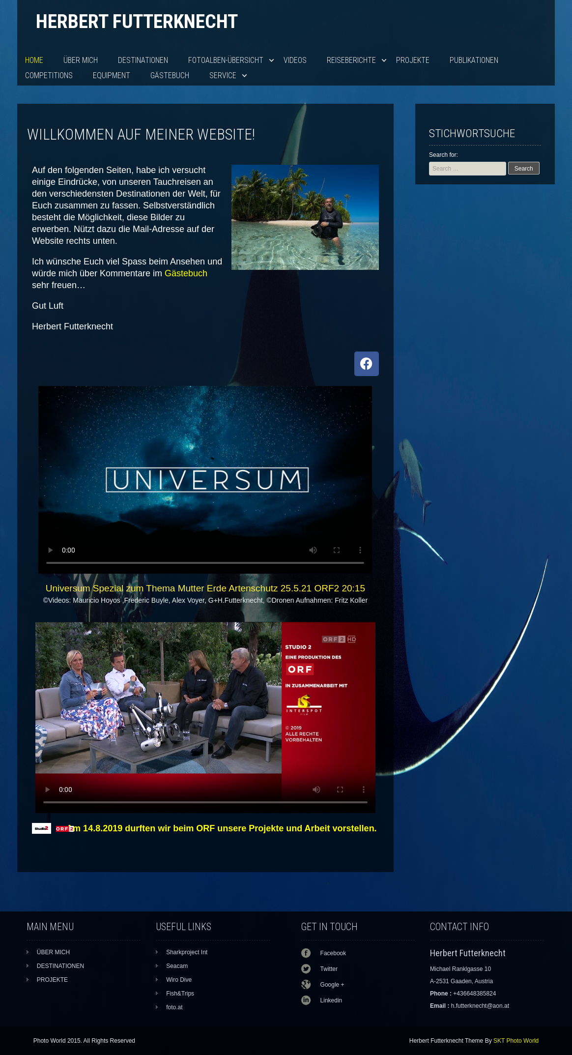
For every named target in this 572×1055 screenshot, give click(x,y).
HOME (34, 60)
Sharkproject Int (186, 952)
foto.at (174, 1007)
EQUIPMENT (111, 75)
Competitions (49, 75)
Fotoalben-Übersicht (225, 60)
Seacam (177, 966)
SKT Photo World (516, 1040)
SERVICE (222, 75)
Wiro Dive (179, 979)
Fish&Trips (180, 993)
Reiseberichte (351, 60)
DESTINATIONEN (143, 60)
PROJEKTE (412, 60)
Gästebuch (169, 75)
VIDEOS (295, 60)
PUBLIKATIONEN (474, 60)
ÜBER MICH (80, 60)
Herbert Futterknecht (137, 21)
